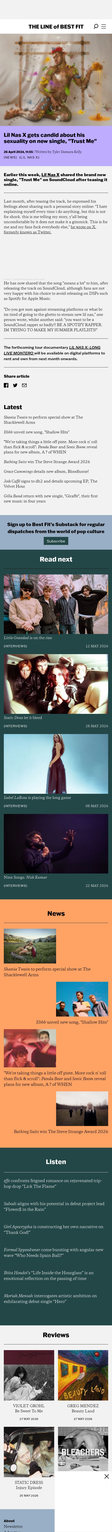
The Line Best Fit (56, 26)
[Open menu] (103, 26)
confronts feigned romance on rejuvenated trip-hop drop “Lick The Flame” (53, 1184)
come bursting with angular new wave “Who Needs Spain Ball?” (53, 1253)
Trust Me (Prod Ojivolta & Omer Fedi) (28, 279)
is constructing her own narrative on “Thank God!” (53, 1230)
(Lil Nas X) (29, 157)
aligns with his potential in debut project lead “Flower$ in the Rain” (54, 1207)
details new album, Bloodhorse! (46, 471)
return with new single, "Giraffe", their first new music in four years (51, 499)
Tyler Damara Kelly (67, 152)
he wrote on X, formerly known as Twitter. (50, 230)
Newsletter (13, 1526)
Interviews (15, 646)
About (9, 1520)
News (10, 157)
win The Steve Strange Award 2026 (47, 462)
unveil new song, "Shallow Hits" (36, 432)
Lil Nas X (50, 174)
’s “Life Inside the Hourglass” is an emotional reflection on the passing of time (49, 1276)
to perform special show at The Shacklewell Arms (43, 420)
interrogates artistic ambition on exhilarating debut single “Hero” (50, 1299)
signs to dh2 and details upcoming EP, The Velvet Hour (50, 484)
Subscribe (56, 540)
